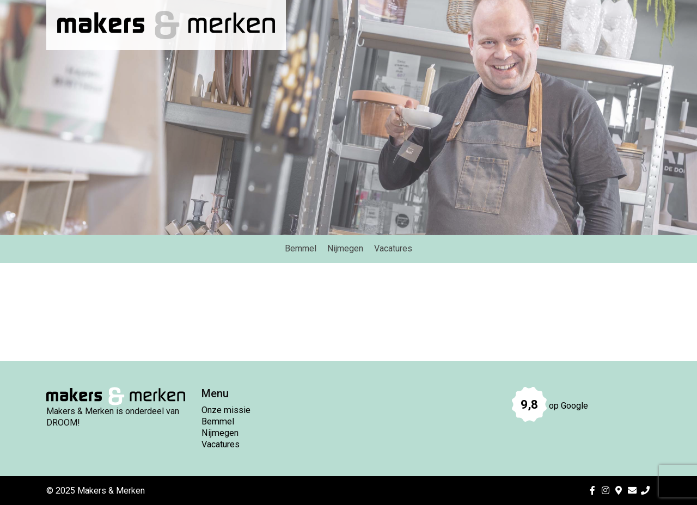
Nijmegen (220, 433)
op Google (550, 406)
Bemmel (217, 421)
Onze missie (225, 410)
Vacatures (220, 444)
